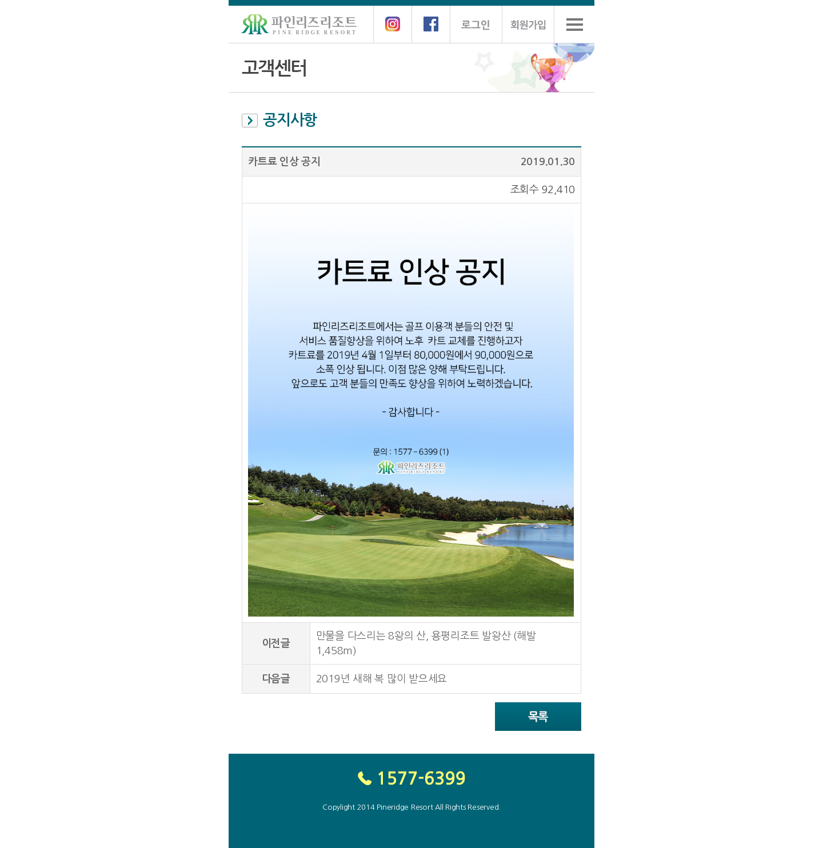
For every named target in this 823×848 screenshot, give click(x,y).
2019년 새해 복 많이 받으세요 (382, 679)
